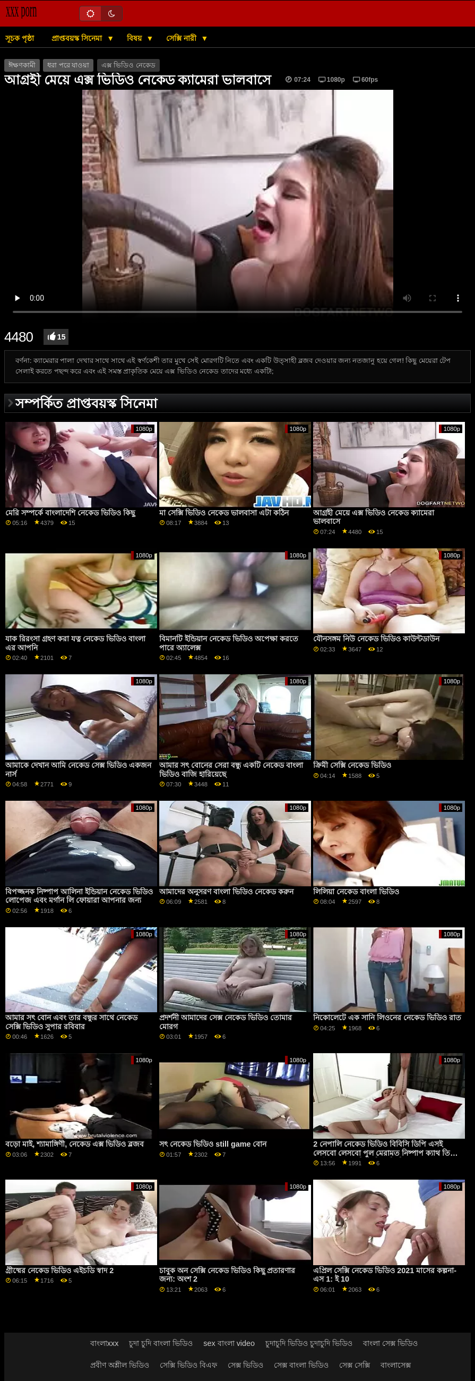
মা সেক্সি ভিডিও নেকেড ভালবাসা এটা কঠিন (224, 513)
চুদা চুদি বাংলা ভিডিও (161, 1343)
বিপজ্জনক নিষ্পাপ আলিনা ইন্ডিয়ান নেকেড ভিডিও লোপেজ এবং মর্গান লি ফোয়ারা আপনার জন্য (79, 896)
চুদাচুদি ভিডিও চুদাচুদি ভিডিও (308, 1343)
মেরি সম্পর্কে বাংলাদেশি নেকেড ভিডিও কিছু (70, 513)
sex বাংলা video (229, 1343)
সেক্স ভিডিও (245, 1365)
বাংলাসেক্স (396, 1365)
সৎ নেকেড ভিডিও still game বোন (212, 1144)
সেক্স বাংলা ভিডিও (301, 1365)
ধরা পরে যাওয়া (68, 65)
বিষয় (135, 38)
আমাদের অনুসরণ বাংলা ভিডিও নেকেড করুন (226, 891)
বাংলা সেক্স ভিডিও (390, 1343)
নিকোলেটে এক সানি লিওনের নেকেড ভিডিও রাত (387, 1017)
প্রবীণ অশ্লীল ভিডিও (119, 1365)
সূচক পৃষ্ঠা (19, 38)
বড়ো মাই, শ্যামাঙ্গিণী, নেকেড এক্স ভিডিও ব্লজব (74, 1144)
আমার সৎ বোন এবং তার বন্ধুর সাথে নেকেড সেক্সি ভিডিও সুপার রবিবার (71, 1022)
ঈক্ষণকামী (22, 65)
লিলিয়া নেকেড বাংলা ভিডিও (356, 891)
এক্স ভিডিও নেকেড (128, 65)
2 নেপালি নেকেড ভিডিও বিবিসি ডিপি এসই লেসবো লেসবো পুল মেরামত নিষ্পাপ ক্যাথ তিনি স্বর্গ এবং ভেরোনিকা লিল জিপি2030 (384, 1153)
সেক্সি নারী (182, 38)
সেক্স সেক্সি (354, 1365)
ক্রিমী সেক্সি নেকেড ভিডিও (352, 765)
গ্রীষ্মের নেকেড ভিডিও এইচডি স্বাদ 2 (59, 1270)
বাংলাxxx (104, 1343)
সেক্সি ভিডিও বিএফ (188, 1365)
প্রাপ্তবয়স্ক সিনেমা (77, 38)
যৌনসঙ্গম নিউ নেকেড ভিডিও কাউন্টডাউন (376, 638)
